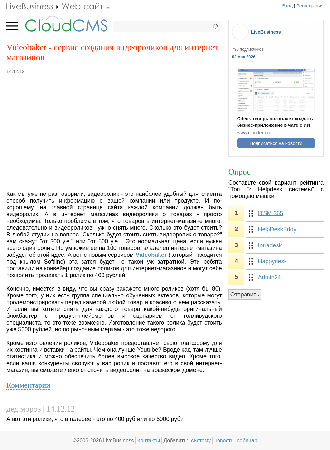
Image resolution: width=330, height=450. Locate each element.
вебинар (247, 440)
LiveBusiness (266, 32)
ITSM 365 (270, 213)
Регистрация (310, 5)
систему (201, 440)
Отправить (244, 294)
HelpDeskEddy (277, 229)
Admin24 (269, 277)
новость (223, 440)
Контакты (148, 440)
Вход (287, 5)
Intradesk (270, 245)
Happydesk (272, 261)
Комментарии (28, 385)
